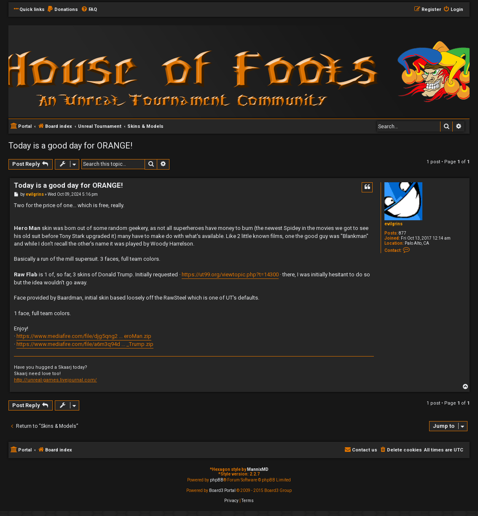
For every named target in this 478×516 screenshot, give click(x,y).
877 (402, 233)
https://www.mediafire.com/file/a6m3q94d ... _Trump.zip (84, 344)
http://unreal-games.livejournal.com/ (55, 380)
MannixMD (258, 469)
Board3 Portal (222, 490)
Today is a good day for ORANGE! (70, 145)
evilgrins (393, 224)
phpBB (216, 480)
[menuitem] (62, 10)
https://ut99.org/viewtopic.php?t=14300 (230, 274)
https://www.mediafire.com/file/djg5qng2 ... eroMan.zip (83, 336)
